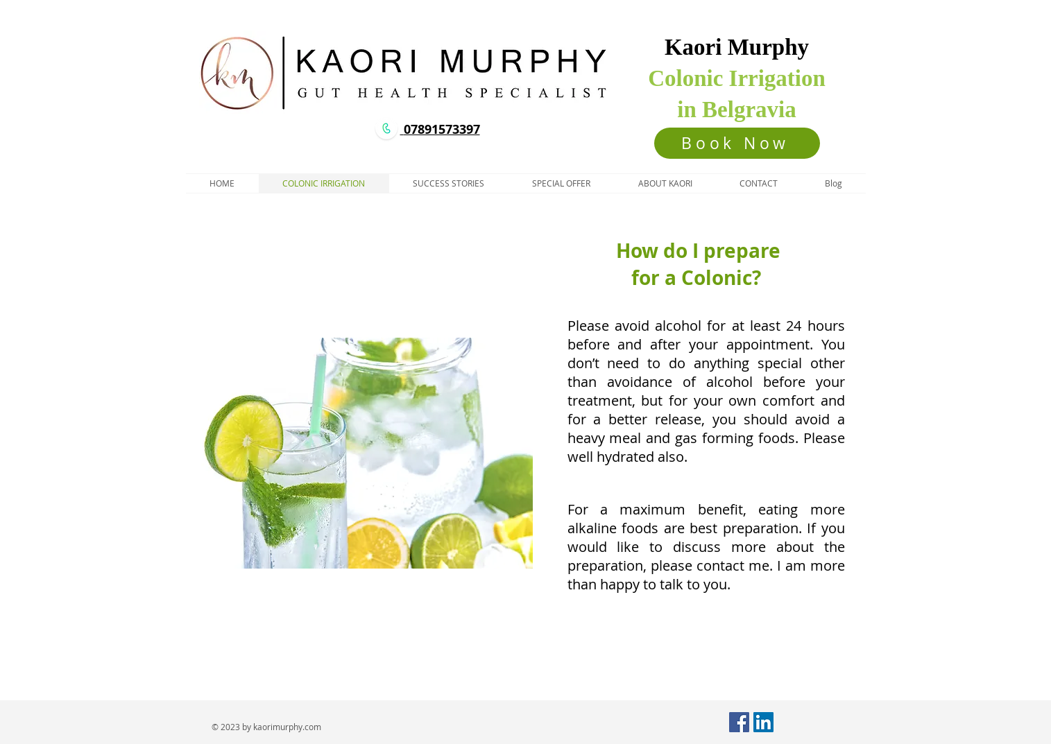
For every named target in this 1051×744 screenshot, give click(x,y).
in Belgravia (736, 109)
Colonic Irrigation (737, 78)
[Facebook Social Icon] (739, 722)
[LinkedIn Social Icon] (763, 722)
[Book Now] (737, 143)
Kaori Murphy (737, 47)
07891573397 (442, 129)
